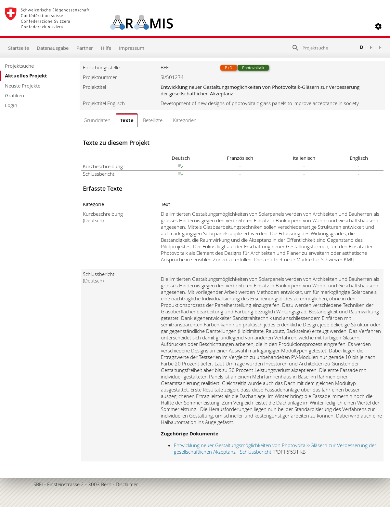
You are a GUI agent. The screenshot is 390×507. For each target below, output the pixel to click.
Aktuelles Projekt (26, 75)
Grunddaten (97, 120)
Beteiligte (152, 120)
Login (11, 105)
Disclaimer (127, 484)
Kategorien (185, 120)
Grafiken (14, 95)
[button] (378, 26)
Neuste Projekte (22, 85)
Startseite (18, 48)
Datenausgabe (53, 48)
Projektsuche (19, 65)
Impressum (131, 48)
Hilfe (106, 48)
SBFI (38, 484)
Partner (84, 48)
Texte (127, 120)
